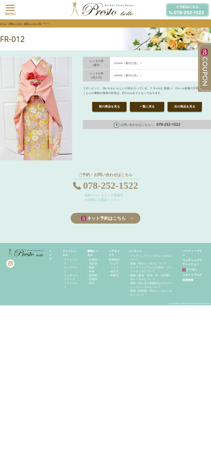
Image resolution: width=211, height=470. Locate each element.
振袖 (92, 267)
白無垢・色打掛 (94, 261)
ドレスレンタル (69, 253)
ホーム (3, 23)
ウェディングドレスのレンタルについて (151, 257)
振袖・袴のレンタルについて (148, 263)
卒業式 (114, 275)
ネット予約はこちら (106, 218)
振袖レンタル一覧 (32, 23)
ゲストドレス (71, 261)
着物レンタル (15, 23)
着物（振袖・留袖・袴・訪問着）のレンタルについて (151, 277)
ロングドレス (71, 269)
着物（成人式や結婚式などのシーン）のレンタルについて (151, 285)
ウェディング (114, 265)
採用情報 (188, 280)
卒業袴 (93, 279)
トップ (50, 254)
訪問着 (93, 275)
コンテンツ (135, 251)
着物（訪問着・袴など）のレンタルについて (151, 292)
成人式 (114, 271)
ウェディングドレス (71, 277)
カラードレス (71, 285)
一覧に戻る (147, 106)
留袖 (92, 271)
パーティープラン (192, 253)
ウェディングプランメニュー (192, 262)
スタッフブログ (192, 274)
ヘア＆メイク (114, 253)
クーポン (189, 270)
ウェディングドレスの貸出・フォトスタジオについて (151, 269)
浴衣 (92, 283)
